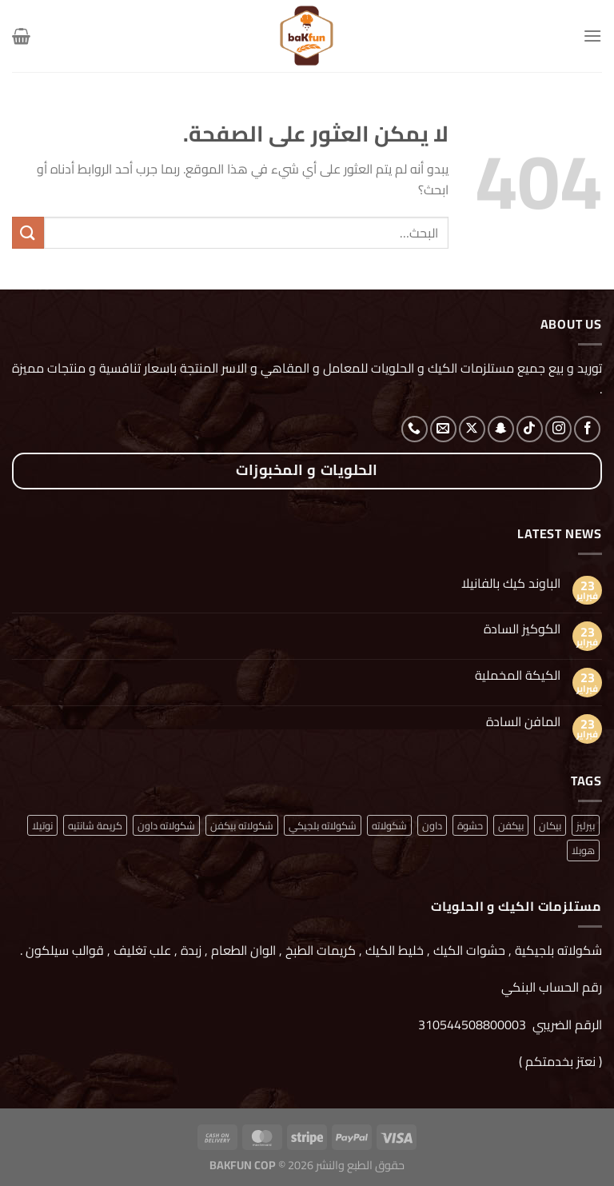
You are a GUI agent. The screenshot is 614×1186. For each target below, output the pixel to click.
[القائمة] (592, 35)
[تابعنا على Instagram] (558, 429)
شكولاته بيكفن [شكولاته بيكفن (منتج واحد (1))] (241, 825)
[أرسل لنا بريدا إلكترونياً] (443, 429)
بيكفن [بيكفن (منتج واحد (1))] (511, 825)
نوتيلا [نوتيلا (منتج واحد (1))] (42, 825)
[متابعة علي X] (472, 429)
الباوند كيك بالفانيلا (510, 583)
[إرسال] (28, 232)
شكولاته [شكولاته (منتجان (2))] (389, 825)
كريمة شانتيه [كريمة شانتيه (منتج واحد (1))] (95, 825)
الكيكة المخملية (517, 675)
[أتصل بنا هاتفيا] (414, 429)
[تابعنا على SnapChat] (501, 429)
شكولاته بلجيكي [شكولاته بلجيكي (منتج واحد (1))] (323, 825)
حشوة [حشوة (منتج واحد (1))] (470, 825)
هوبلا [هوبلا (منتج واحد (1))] (583, 850)
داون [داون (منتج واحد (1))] (432, 825)
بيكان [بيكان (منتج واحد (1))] (550, 825)
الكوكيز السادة (522, 629)
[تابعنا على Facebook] (587, 429)
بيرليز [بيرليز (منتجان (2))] (585, 825)
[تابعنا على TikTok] (529, 429)
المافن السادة (523, 721)
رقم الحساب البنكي (550, 987)
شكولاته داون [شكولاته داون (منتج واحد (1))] (166, 825)
